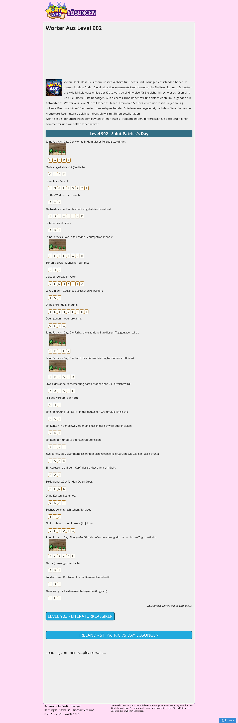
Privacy (227, 720)
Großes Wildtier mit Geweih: (63, 195)
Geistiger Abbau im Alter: (61, 276)
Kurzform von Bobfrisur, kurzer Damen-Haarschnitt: (78, 577)
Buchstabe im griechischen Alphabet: (68, 509)
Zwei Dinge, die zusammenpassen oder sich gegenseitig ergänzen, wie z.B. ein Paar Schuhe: (102, 454)
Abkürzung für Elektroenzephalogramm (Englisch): (77, 591)
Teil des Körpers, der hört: (62, 398)
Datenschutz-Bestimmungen (62, 706)
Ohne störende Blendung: (62, 304)
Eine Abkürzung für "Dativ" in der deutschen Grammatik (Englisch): (87, 412)
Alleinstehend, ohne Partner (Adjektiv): (69, 523)
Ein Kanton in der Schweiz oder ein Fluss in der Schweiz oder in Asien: (89, 426)
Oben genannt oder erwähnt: (64, 318)
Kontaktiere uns (83, 710)
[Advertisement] (71, 54)
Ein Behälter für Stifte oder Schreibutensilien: (73, 440)
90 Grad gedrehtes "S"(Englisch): (65, 167)
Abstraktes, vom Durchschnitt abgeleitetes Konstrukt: (79, 209)
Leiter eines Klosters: (58, 223)
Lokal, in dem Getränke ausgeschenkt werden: (74, 290)
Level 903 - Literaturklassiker (80, 616)
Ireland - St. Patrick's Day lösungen (119, 635)
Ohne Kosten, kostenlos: (61, 495)
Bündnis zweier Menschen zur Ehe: (67, 262)
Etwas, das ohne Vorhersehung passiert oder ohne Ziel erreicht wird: (88, 384)
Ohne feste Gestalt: (57, 181)
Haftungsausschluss (57, 710)
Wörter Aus (72, 714)
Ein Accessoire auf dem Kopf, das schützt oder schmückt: (81, 467)
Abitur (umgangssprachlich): (63, 563)
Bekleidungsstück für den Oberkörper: (69, 481)
